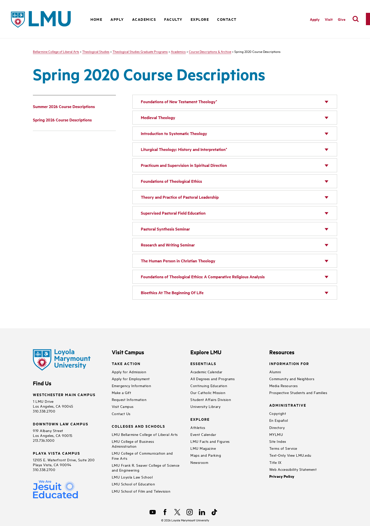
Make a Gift (121, 392)
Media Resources (283, 385)
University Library (205, 406)
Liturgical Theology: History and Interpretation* (184, 149)
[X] (177, 512)
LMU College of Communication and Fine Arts (142, 455)
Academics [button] (144, 19)
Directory (277, 427)
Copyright (277, 413)
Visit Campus (123, 406)
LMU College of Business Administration (133, 443)
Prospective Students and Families (298, 392)
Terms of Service (283, 448)
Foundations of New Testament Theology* (179, 101)
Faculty (173, 19)
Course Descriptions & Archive (210, 51)
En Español (278, 420)
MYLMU (276, 434)
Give (341, 19)
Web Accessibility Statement (293, 469)
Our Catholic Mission (207, 392)
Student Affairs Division (210, 399)
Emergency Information (131, 385)
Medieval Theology (158, 117)
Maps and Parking (205, 455)
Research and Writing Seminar (168, 245)
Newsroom (199, 462)
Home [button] (96, 19)
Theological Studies (95, 51)
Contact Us (121, 413)
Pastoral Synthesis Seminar (165, 229)
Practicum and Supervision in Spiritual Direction (184, 165)
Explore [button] (200, 19)
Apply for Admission (129, 371)
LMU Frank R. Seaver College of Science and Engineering (146, 467)
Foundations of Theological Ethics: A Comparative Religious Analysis (203, 277)
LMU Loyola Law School (132, 476)
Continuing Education (208, 385)
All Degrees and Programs (212, 378)
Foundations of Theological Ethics (171, 181)
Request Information (129, 399)
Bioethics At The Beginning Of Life (172, 292)
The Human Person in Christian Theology (178, 261)
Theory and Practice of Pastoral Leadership (180, 197)
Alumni (275, 371)
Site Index (277, 441)
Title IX (275, 462)
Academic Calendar (206, 371)
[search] (355, 19)
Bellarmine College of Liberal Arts (56, 51)
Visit (329, 19)
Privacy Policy (281, 476)
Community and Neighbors (291, 378)
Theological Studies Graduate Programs (140, 51)
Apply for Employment (131, 378)
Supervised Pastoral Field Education (173, 213)
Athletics (197, 427)
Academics (178, 51)
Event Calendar (203, 434)
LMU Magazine (203, 448)
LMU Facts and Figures (210, 441)
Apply (117, 19)
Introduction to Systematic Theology (174, 133)
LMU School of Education (133, 483)
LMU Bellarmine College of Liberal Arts (145, 434)
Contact (227, 19)
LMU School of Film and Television (141, 491)
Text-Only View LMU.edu (290, 455)
